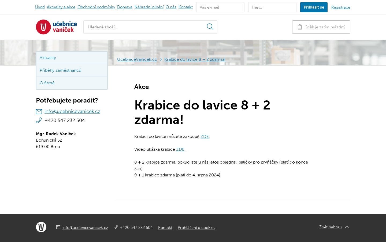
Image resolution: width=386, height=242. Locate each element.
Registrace (340, 7)
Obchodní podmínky (96, 7)
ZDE (205, 136)
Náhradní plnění (149, 7)
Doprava (124, 7)
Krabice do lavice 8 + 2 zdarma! (195, 59)
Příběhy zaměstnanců (60, 70)
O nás (171, 7)
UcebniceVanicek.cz (137, 59)
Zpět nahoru (330, 227)
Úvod (40, 7)
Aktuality (61, 7)
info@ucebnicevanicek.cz (72, 111)
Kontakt (186, 7)
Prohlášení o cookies (196, 227)
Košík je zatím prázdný (321, 26)
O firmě (47, 82)
